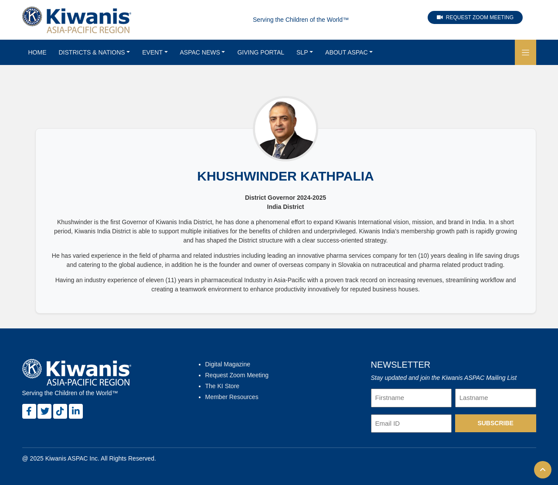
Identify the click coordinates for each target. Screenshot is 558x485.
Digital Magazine (228, 364)
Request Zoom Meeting (475, 17)
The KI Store (222, 386)
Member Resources (232, 396)
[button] (525, 52)
